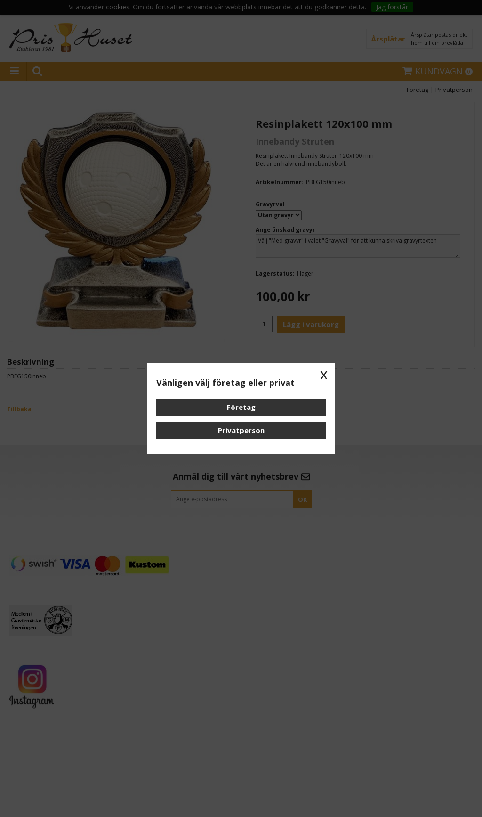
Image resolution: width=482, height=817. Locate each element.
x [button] (324, 374)
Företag (241, 407)
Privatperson (241, 430)
